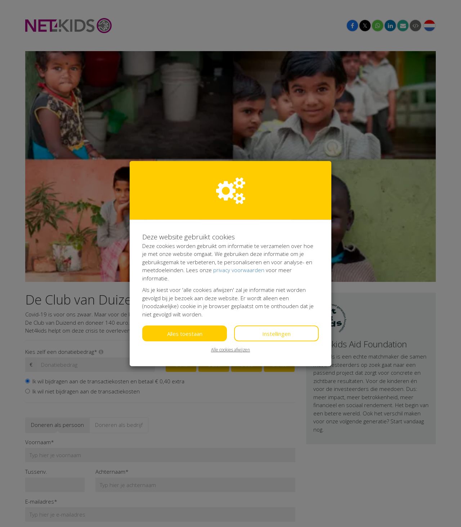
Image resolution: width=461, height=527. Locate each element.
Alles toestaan (184, 333)
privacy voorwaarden (238, 270)
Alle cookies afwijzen (230, 350)
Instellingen (276, 333)
